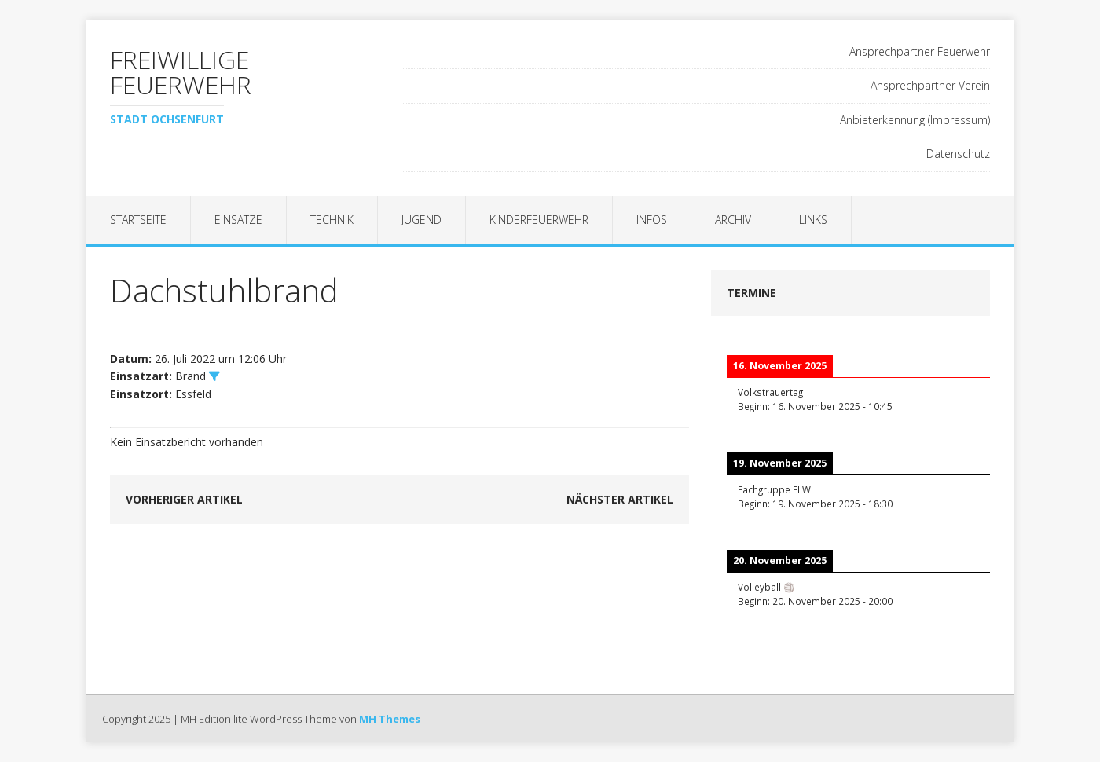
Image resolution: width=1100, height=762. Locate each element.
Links (813, 219)
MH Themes (389, 719)
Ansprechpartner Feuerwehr (919, 51)
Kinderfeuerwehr (539, 219)
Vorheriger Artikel (184, 499)
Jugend (422, 219)
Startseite (138, 219)
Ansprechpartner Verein (930, 85)
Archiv (733, 219)
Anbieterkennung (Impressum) (915, 119)
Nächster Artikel (619, 499)
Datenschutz (958, 153)
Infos (651, 219)
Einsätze (238, 219)
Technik (332, 219)
